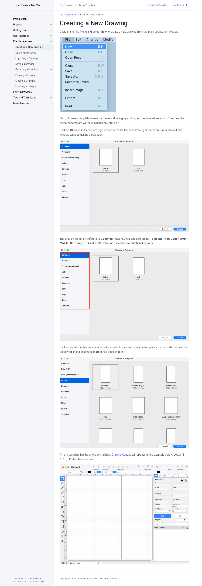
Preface (17, 24)
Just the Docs (34, 578)
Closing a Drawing (25, 80)
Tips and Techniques (24, 97)
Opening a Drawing (25, 52)
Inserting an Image (25, 86)
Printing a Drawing (25, 75)
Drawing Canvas (121, 454)
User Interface (21, 35)
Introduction (20, 19)
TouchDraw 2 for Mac (27, 5)
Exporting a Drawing (26, 69)
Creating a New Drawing (29, 47)
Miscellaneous (21, 103)
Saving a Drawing (25, 63)
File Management (23, 41)
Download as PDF (180, 5)
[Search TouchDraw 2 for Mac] (98, 5)
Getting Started (21, 30)
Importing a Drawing (26, 58)
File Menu (81, 31)
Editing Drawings (22, 92)
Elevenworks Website (156, 5)
